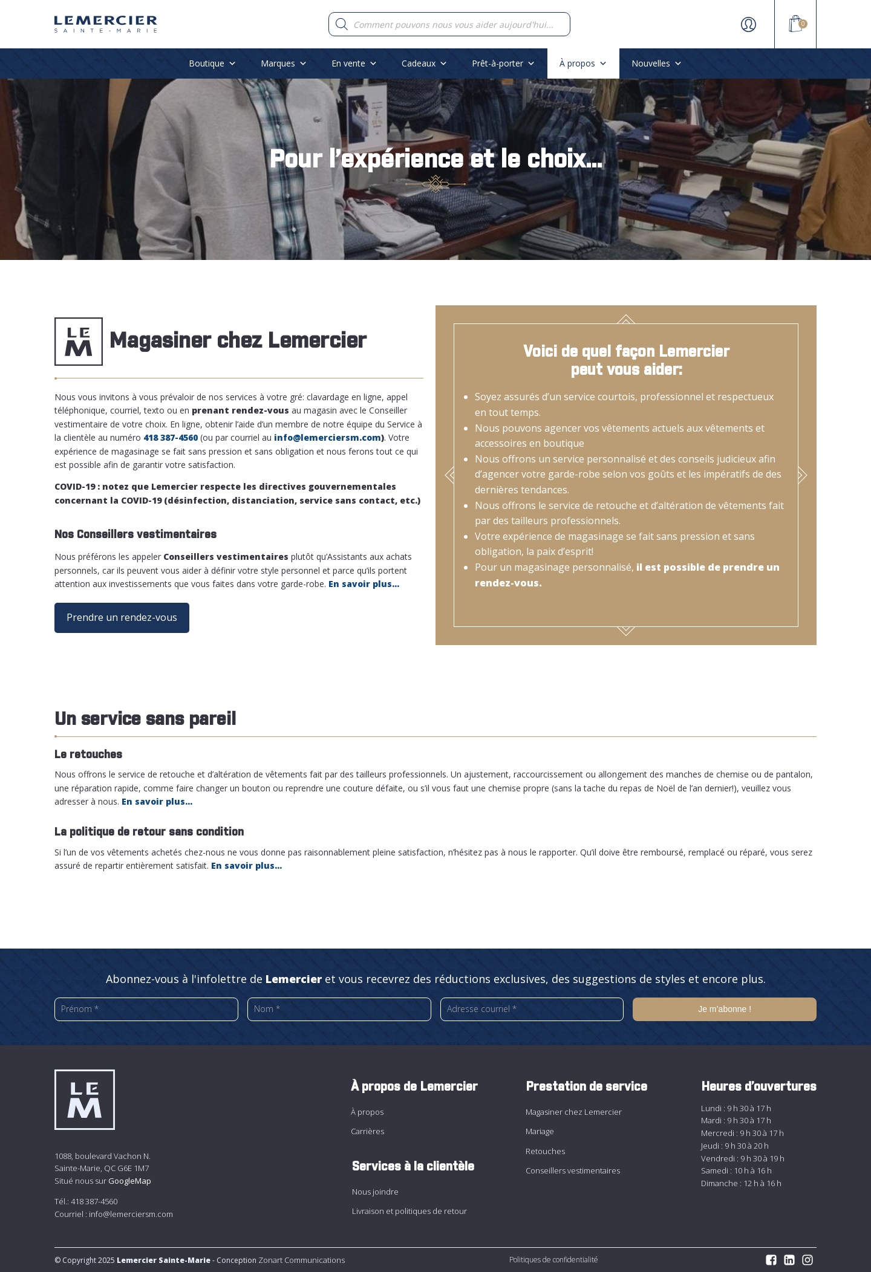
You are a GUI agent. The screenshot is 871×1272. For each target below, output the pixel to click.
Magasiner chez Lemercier (574, 1111)
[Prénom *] (146, 1009)
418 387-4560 (94, 1201)
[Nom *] (339, 1009)
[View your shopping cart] (795, 25)
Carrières (367, 1131)
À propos (583, 63)
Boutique (213, 63)
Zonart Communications (300, 1259)
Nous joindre (375, 1191)
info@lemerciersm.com (131, 1214)
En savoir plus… (246, 865)
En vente (354, 63)
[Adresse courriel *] (532, 1009)
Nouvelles (656, 63)
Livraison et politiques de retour (409, 1210)
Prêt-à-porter (503, 63)
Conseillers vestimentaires (573, 1170)
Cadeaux (425, 63)
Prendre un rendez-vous (122, 617)
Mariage (540, 1131)
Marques (284, 63)
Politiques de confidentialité (553, 1259)
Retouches (545, 1151)
